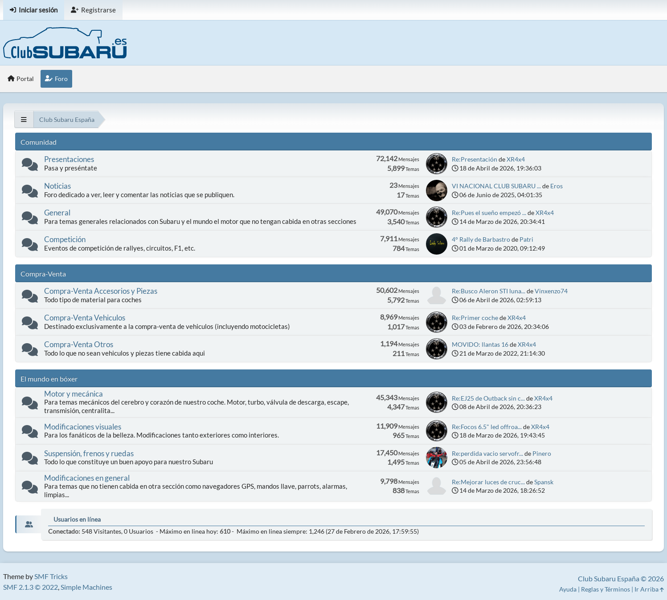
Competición (65, 239)
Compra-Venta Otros (78, 344)
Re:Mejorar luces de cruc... (488, 482)
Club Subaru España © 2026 (621, 578)
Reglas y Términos (605, 589)
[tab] (28, 524)
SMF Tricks (51, 576)
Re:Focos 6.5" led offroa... (487, 426)
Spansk (543, 482)
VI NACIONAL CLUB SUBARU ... (496, 186)
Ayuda (568, 589)
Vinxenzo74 (551, 291)
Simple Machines (86, 587)
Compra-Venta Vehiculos (84, 317)
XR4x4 (516, 159)
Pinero (541, 453)
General (57, 212)
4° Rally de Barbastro (482, 239)
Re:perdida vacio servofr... (487, 453)
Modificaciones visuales (82, 426)
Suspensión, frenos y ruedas (89, 453)
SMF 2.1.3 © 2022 (30, 587)
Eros (556, 186)
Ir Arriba (649, 589)
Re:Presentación (474, 159)
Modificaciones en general (87, 477)
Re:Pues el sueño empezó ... (489, 212)
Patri (526, 239)
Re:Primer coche (475, 317)
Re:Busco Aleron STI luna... (488, 291)
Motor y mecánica (73, 393)
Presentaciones (69, 159)
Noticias (57, 186)
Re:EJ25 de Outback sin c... (488, 398)
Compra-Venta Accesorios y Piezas (100, 291)
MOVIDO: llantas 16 (481, 344)
